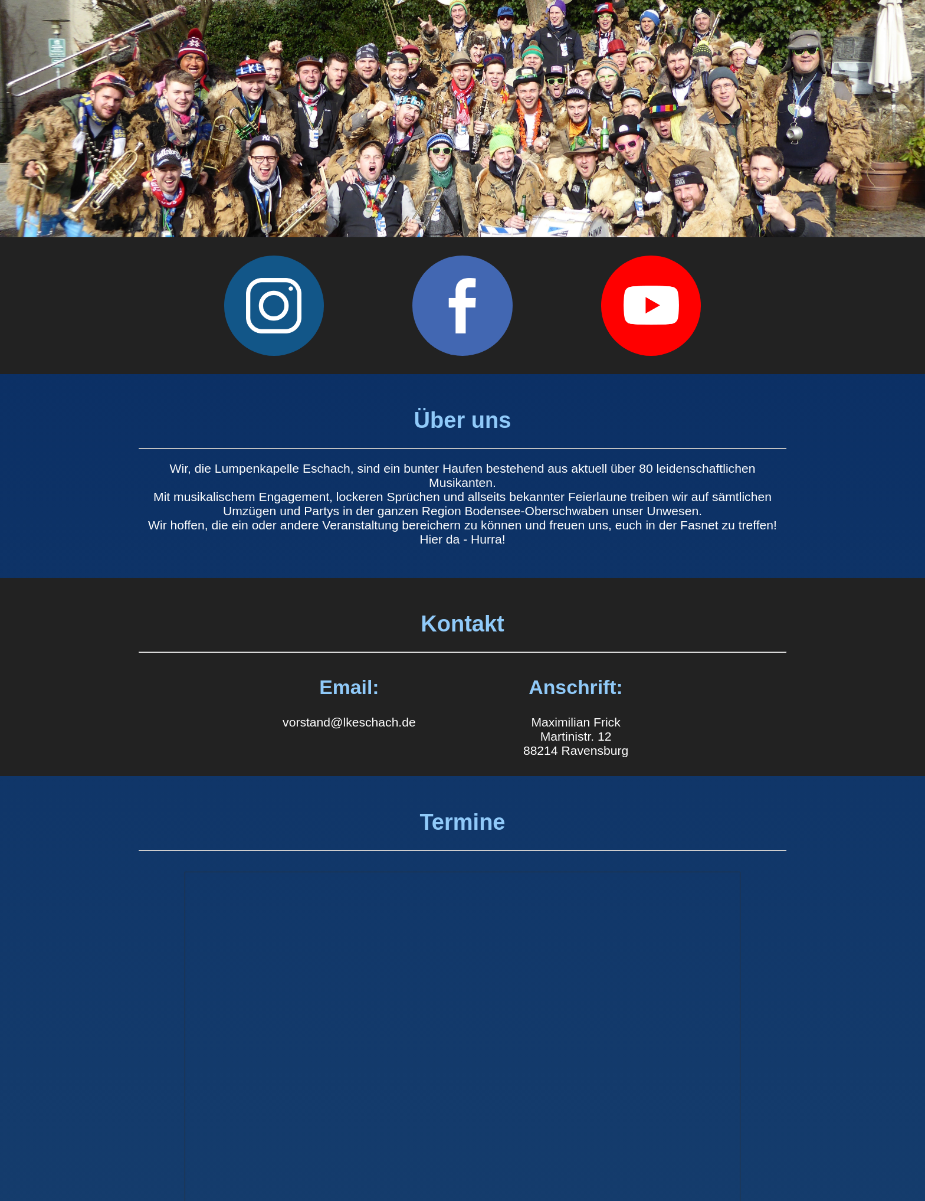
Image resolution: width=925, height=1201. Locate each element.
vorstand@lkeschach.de (349, 722)
